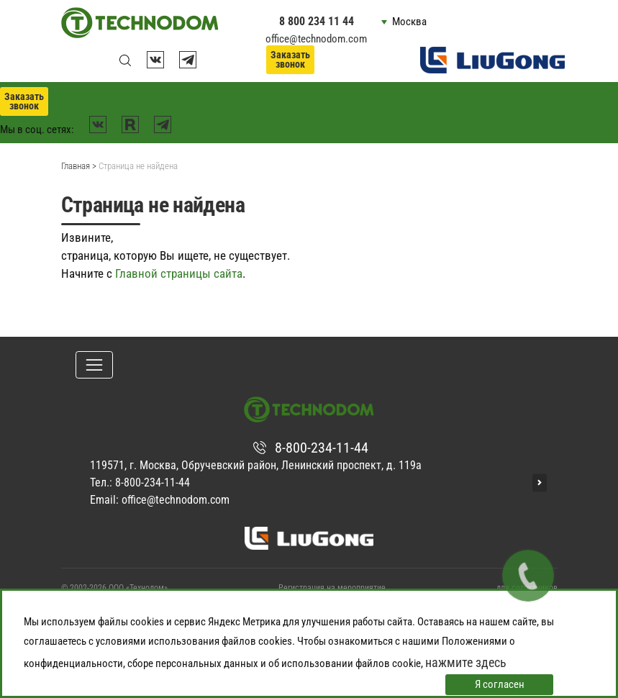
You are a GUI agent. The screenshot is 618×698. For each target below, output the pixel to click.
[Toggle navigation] (95, 365)
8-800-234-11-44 (321, 447)
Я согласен (499, 684)
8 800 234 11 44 (316, 21)
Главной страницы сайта (178, 273)
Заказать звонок (290, 59)
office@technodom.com (316, 38)
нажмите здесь (465, 662)
